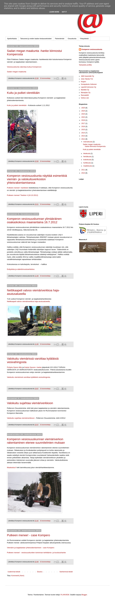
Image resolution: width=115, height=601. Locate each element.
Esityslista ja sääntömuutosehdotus (20, 269)
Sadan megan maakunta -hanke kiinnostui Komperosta (94, 145)
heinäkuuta (87, 156)
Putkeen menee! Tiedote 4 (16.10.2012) (22, 195)
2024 (83, 111)
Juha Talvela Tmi (87, 79)
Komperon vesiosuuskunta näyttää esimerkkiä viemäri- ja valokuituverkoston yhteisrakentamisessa (37, 179)
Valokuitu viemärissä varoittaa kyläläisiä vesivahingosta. (29, 377)
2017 (83, 123)
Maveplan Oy (85, 93)
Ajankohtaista (12, 39)
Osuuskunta (72, 39)
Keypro (83, 82)
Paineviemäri (59, 39)
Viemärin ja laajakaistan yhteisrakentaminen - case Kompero (30, 548)
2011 (83, 170)
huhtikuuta (87, 163)
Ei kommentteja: (45, 78)
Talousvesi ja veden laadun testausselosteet (35, 39)
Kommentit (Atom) (17, 576)
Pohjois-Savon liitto (14, 367)
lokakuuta (87, 153)
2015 (83, 130)
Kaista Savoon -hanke (33, 367)
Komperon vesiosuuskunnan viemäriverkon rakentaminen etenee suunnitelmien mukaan (36, 440)
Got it (64, 12)
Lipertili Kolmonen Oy (88, 87)
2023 (83, 114)
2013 (83, 136)
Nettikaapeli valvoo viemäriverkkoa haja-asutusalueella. (28, 301)
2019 (83, 120)
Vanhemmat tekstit (66, 572)
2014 (83, 133)
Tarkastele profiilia (85, 65)
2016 (83, 126)
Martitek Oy (85, 90)
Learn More (54, 12)
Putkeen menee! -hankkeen (17, 188)
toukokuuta (87, 160)
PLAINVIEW (65, 595)
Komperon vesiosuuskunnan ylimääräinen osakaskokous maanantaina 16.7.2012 (34, 220)
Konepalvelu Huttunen (89, 84)
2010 (83, 173)
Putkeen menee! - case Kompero (28, 535)
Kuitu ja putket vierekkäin (23, 92)
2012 (83, 139)
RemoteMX (85, 95)
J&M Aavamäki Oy (87, 76)
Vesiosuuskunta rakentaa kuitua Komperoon (24, 67)
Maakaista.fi (12, 467)
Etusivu (39, 572)
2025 (83, 108)
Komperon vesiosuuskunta (92, 49)
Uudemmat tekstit (14, 572)
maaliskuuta (87, 166)
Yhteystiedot (84, 39)
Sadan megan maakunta (16, 72)
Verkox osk (85, 98)
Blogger (84, 595)
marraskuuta (88, 142)
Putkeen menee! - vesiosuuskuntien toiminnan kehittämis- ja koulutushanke (36, 553)
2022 (83, 117)
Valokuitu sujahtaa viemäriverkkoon (30, 403)
